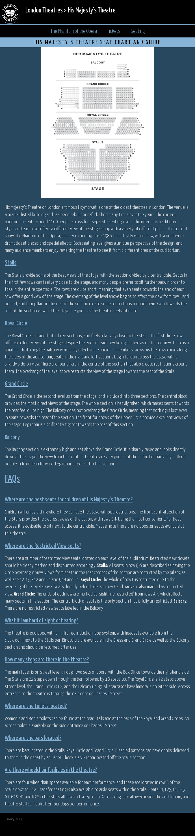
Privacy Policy (14, 819)
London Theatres (44, 10)
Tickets (113, 31)
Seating (138, 31)
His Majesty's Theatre (92, 10)
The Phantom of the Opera (74, 31)
